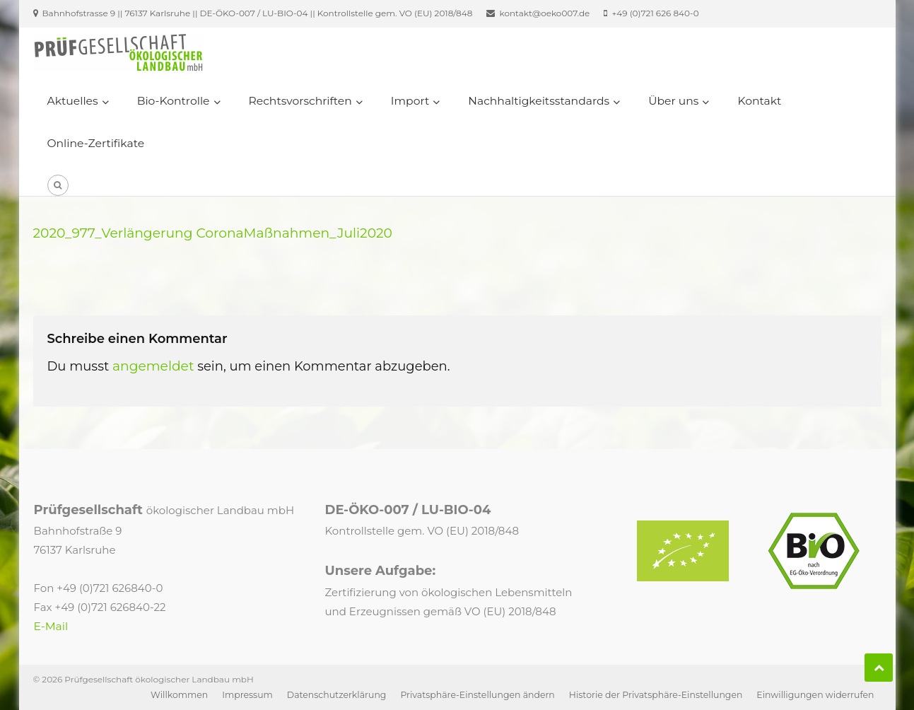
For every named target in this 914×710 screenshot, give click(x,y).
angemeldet (153, 366)
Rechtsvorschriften (300, 100)
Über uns (673, 100)
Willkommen (179, 694)
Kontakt (759, 100)
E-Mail (51, 626)
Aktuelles (72, 100)
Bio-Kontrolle (173, 100)
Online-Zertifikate (96, 143)
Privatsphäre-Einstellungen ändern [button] (477, 694)
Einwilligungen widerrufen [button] (815, 694)
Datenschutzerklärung (337, 694)
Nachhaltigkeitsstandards (538, 100)
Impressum (247, 694)
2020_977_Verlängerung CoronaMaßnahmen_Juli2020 (213, 233)
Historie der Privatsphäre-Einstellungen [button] (656, 694)
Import (410, 100)
